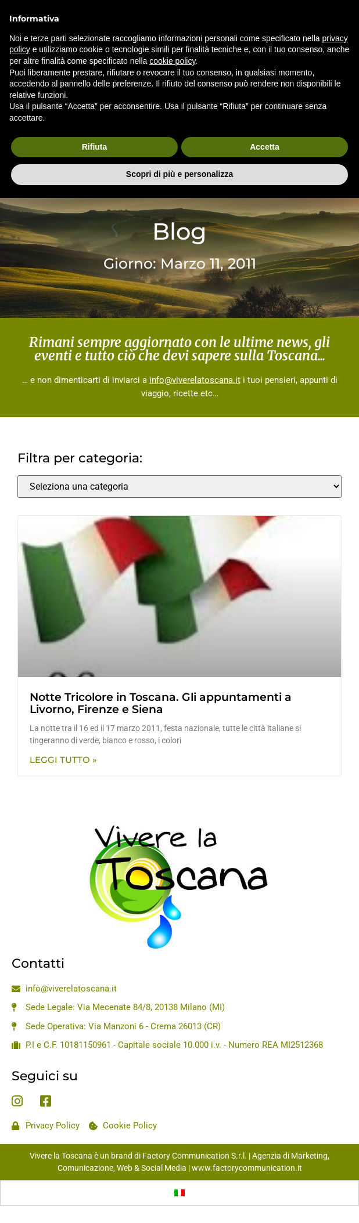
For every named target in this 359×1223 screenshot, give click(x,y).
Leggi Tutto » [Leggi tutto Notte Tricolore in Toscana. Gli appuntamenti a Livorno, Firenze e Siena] (63, 759)
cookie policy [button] (172, 34)
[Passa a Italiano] (179, 1193)
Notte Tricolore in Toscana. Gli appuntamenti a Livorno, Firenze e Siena (161, 703)
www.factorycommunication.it (247, 1168)
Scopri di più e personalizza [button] (179, 148)
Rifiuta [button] (94, 120)
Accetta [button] (264, 120)
